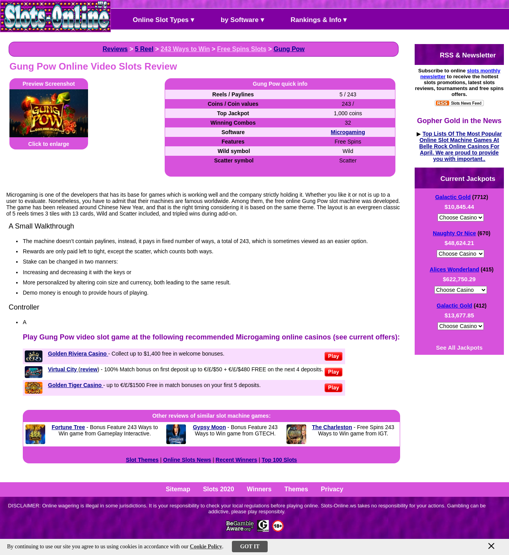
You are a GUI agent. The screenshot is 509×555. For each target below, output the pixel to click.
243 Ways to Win (185, 49)
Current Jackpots (461, 178)
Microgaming (348, 132)
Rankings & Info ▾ (312, 19)
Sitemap (178, 489)
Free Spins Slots (241, 49)
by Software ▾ (236, 19)
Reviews (115, 49)
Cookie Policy (206, 546)
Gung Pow (289, 49)
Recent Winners (236, 460)
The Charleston (332, 427)
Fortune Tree (68, 427)
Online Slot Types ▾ (156, 19)
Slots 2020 (218, 489)
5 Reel (144, 49)
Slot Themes (142, 460)
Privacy (332, 489)
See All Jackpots (459, 347)
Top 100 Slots (279, 460)
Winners (259, 489)
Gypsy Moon (209, 427)
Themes (296, 489)
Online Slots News (187, 460)
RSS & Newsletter (461, 54)
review (88, 369)
